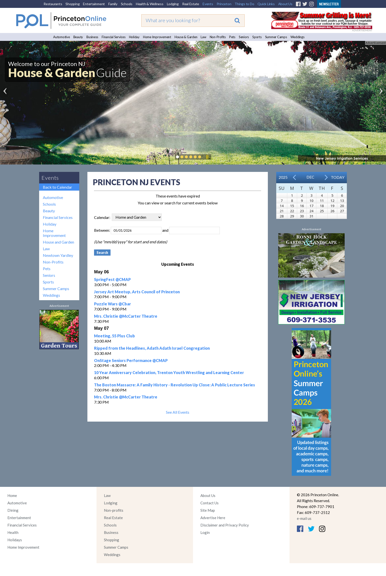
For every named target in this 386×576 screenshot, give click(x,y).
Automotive (61, 37)
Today (337, 177)
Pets (232, 37)
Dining (12, 510)
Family (112, 4)
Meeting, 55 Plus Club (114, 335)
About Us (285, 4)
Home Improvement (157, 37)
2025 (283, 177)
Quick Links (265, 4)
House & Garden (186, 37)
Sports (257, 37)
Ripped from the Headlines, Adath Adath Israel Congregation (152, 348)
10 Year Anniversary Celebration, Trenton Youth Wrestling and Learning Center (169, 372)
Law (203, 37)
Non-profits (113, 510)
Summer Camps (276, 37)
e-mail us (304, 518)
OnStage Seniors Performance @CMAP (131, 360)
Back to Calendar (57, 187)
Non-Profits (218, 37)
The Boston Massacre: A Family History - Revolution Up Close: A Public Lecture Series (174, 384)
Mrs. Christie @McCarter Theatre (125, 316)
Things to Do (244, 4)
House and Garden (58, 242)
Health (12, 532)
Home (12, 495)
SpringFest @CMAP (112, 279)
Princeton (224, 4)
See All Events (177, 412)
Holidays (14, 540)
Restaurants (53, 4)
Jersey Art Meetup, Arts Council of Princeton (137, 291)
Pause (207, 157)
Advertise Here (212, 517)
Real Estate (190, 4)
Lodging (173, 4)
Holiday (134, 37)
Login (205, 532)
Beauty (78, 37)
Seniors (244, 37)
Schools (126, 4)
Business (92, 37)
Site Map (207, 510)
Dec (310, 177)
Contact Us (209, 503)
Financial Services (114, 37)
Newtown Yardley (58, 255)
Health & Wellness (149, 4)
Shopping (72, 4)
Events (208, 4)
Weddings (297, 37)
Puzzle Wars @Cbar (112, 303)
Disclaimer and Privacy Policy (224, 525)
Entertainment (94, 4)
